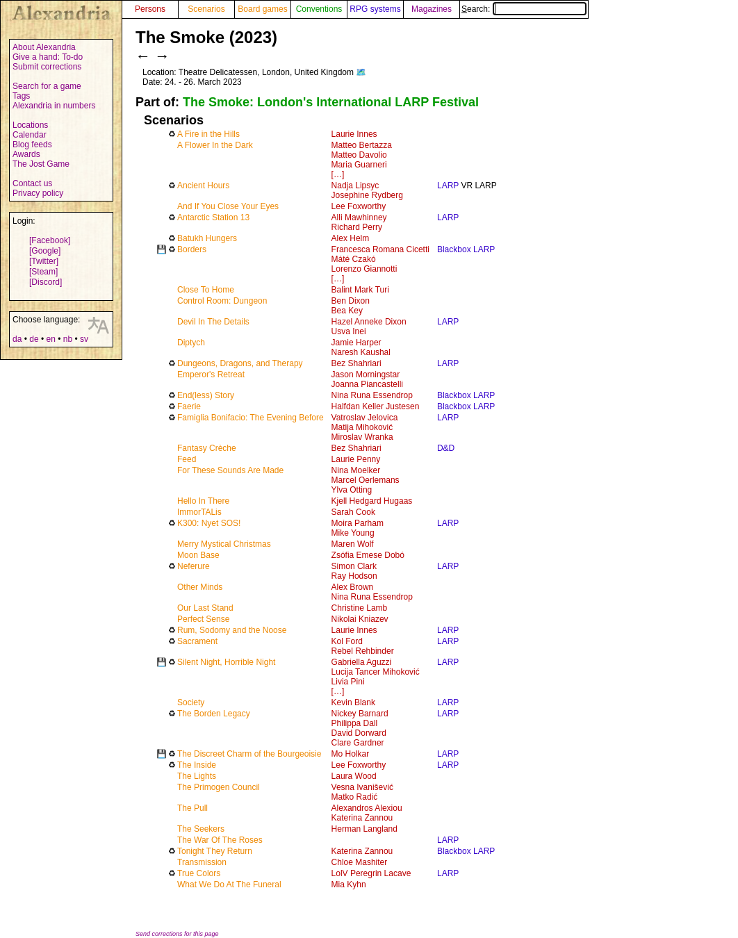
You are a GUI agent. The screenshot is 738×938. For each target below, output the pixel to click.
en (50, 339)
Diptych (191, 342)
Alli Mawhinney (359, 217)
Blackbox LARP (466, 249)
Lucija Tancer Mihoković (375, 672)
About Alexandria (44, 47)
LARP (448, 185)
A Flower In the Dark (215, 145)
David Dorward (358, 733)
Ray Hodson (354, 576)
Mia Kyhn (348, 884)
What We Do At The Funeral (229, 884)
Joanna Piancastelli (367, 384)
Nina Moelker (356, 470)
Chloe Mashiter (359, 862)
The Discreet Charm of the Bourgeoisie (249, 754)
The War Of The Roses (220, 840)
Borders (191, 249)
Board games (262, 9)
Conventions (319, 9)
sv (84, 339)
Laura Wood (354, 776)
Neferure (193, 566)
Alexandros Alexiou (366, 808)
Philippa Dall (354, 723)
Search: (524, 9)
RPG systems (375, 9)
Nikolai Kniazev (359, 619)
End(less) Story (205, 395)
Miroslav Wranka (362, 437)
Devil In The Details (213, 322)
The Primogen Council (218, 787)
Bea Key (347, 310)
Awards (26, 154)
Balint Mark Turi (360, 290)
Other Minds (199, 587)
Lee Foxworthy (358, 206)
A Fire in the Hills (208, 134)
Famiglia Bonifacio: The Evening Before (250, 417)
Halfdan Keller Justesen (375, 406)
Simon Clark (354, 566)
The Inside (196, 765)
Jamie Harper (356, 342)
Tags (21, 96)
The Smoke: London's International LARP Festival (331, 102)
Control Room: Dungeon (222, 301)
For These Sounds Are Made (230, 470)
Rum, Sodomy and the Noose (231, 630)
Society (190, 702)
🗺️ (361, 72)
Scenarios (206, 9)
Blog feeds (32, 144)
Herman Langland (364, 829)
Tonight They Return (214, 851)
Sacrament (197, 641)
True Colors (198, 873)
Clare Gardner (357, 743)
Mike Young (353, 533)
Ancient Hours (203, 185)
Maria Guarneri (359, 165)
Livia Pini (348, 681)
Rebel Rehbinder (362, 651)
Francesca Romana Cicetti (380, 249)
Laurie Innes (354, 134)
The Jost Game (41, 164)
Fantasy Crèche (206, 448)
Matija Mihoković (362, 427)
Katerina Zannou (362, 818)
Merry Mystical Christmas (224, 544)
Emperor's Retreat (211, 374)
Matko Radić (354, 797)
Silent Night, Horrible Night (226, 662)
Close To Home (205, 290)
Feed (186, 459)
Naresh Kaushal (361, 352)
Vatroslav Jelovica (364, 417)
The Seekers (200, 829)
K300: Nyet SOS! (208, 523)
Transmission (202, 862)
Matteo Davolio (359, 155)
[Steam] (43, 272)
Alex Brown (352, 587)
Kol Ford (347, 641)
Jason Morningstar (365, 374)
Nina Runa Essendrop (372, 395)
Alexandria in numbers (54, 105)
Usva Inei (348, 331)
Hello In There (203, 501)
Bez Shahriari (356, 363)
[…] (338, 174)
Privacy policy (38, 193)
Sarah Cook (353, 512)
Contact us (32, 183)
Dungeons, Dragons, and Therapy (240, 363)
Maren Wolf (352, 544)
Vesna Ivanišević (362, 787)
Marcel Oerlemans (365, 480)
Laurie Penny (356, 459)
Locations (30, 125)
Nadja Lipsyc (355, 185)
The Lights (196, 776)
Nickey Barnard (359, 713)
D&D (445, 448)
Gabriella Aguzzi (361, 662)
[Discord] (45, 282)
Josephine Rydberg (367, 195)
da (17, 339)
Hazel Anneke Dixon (369, 322)
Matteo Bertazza (361, 145)
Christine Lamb (359, 608)
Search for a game (47, 86)
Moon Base (198, 555)
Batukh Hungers (207, 238)
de (33, 339)
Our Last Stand (205, 608)
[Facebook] (49, 240)
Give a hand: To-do (48, 57)
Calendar (30, 135)
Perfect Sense (203, 619)
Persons (150, 9)
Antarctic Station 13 (213, 217)
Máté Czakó (353, 259)
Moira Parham (357, 523)
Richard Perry (356, 227)
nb (67, 339)
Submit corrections (47, 67)
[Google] (44, 251)
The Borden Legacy (213, 713)
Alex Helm (350, 238)
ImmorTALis (199, 512)
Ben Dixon (350, 301)
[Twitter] (43, 261)
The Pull (192, 808)
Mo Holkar (350, 754)
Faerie (189, 406)
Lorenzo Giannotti (364, 269)
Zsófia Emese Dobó (367, 555)
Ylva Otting (351, 490)
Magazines (431, 9)
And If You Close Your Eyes (228, 206)
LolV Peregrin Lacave (371, 873)
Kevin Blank (353, 702)
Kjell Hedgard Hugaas (372, 501)
